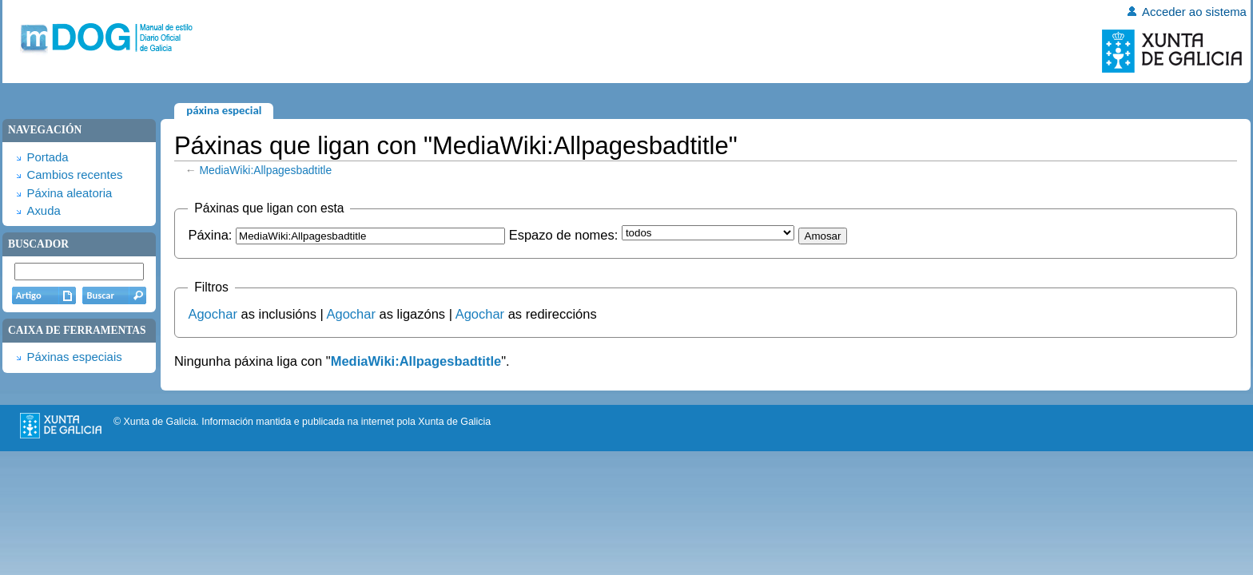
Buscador (38, 244)
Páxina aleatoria (69, 193)
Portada (47, 157)
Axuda (43, 210)
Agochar (212, 314)
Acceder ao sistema (1194, 12)
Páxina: (210, 235)
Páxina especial (223, 110)
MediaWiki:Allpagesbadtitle (266, 170)
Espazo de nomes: (564, 235)
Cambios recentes (74, 175)
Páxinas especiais (73, 357)
